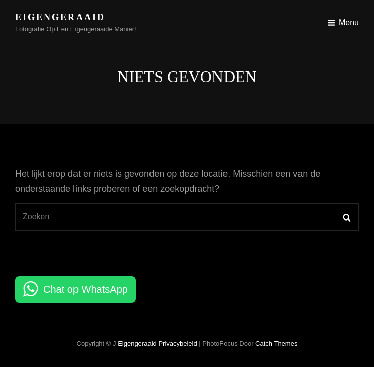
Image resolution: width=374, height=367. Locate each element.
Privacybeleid (177, 343)
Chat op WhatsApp (85, 289)
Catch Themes (276, 343)
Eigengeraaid (60, 17)
